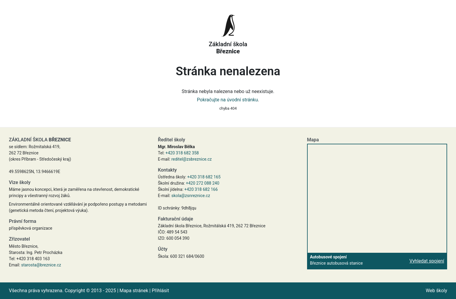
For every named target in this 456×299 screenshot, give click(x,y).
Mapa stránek (134, 290)
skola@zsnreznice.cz (190, 195)
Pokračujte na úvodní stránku (227, 100)
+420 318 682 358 (182, 153)
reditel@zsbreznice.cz (191, 159)
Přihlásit (160, 290)
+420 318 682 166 (201, 189)
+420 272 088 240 (202, 183)
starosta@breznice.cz (41, 265)
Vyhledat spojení (427, 261)
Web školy (436, 290)
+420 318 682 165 (204, 177)
